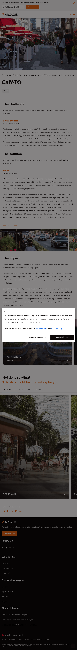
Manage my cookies (35, 337)
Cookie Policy (56, 329)
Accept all (60, 337)
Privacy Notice (42, 329)
